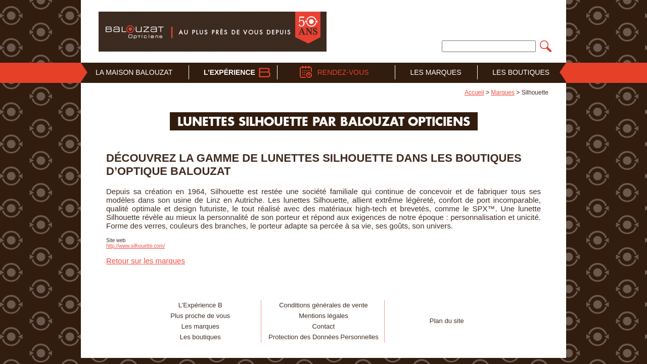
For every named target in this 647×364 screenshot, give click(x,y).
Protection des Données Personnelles (323, 337)
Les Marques (435, 72)
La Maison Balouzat (134, 72)
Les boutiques (200, 337)
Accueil (474, 92)
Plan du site (447, 321)
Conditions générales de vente (323, 305)
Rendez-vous (343, 72)
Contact (323, 326)
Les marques (200, 326)
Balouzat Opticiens (213, 31)
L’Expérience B (200, 305)
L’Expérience (229, 72)
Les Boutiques (520, 72)
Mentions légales (323, 316)
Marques (503, 92)
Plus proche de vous (200, 316)
